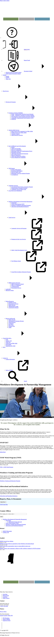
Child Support (22, 168)
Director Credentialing (16, 149)
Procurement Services (16, 287)
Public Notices (6, 598)
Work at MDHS (20, 370)
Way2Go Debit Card (15, 172)
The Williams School (26, 261)
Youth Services (22, 217)
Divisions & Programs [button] (21, 102)
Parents (13, 147)
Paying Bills (8, 344)
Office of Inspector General (17, 284)
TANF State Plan (4, 504)
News (4, 347)
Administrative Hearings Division (16, 321)
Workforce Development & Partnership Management (30, 201)
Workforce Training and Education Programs (16, 524)
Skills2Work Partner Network (15, 521)
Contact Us (16, 358)
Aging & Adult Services (24, 130)
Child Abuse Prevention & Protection (19, 153)
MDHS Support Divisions (24, 282)
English (4, 75)
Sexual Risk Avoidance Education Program (31, 271)
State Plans (10, 324)
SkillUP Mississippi (7, 531)
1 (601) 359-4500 (4, 606)
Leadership (8, 289)
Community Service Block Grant (18, 189)
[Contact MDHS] (11, 37)
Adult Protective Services (17, 135)
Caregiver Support (15, 133)
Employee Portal (6, 620)
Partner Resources (20, 301)
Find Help (5, 594)
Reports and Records (21, 318)
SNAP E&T (14, 202)
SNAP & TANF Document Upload (13, 72)
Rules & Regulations (16, 155)
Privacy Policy (3, 611)
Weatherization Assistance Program (19, 188)
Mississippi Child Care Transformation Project (21, 151)
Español (7, 77)
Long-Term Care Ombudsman (15, 190)
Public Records (11, 305)
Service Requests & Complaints (18, 157)
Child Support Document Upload (13, 73)
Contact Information (10, 359)
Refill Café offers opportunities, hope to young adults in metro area (15, 546)
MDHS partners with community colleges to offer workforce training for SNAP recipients (20, 548)
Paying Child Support (16, 169)
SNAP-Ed (13, 119)
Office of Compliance (16, 285)
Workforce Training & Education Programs (21, 205)
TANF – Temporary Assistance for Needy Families (22, 115)
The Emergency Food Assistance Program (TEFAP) (23, 116)
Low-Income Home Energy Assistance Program (22, 186)
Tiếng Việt (8, 79)
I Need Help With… (18, 338)
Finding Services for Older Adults (19, 132)
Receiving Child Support (16, 170)
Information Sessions (16, 152)
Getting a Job (9, 340)
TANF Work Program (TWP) (17, 204)
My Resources (6, 618)
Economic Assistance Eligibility (26, 112)
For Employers (14, 174)
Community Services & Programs (29, 228)
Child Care (8, 342)
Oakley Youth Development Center (29, 250)
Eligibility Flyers (12, 302)
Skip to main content (4, 0)
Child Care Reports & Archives (18, 156)
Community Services (23, 185)
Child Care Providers (16, 148)
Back (2, 516)
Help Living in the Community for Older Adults (22, 131)
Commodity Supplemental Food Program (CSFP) (22, 118)
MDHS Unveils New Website (6, 541)
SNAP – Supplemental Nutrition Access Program (22, 114)
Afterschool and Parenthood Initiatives (20, 206)
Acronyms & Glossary (13, 307)
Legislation (11, 323)
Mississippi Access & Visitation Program (20, 173)
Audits (9, 327)
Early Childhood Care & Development (27, 146)
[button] (15, 381)
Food (7, 339)
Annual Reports (12, 322)
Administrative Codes (13, 306)
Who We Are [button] (16, 91)
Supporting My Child (10, 346)
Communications (15, 286)
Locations (5, 596)
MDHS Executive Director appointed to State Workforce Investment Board (17, 543)
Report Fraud (6, 595)
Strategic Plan (11, 326)
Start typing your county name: (7, 514)
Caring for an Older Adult (11, 343)
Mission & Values (10, 290)
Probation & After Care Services (29, 239)
